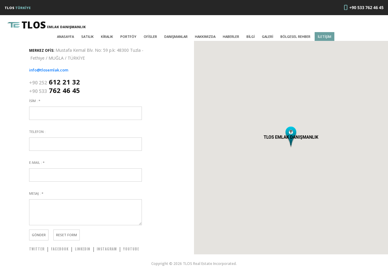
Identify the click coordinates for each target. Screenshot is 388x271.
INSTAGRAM (107, 248)
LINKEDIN (82, 248)
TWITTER (37, 248)
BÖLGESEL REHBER (295, 36)
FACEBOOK (60, 248)
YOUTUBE (131, 248)
